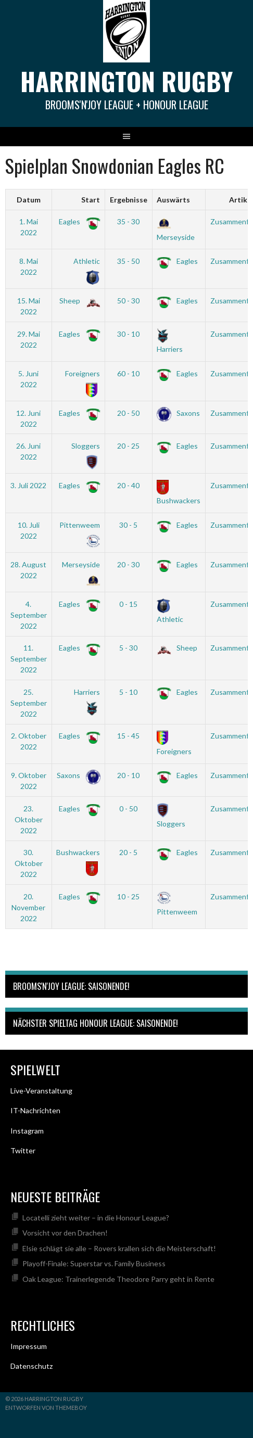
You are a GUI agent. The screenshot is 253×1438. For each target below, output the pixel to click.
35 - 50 (128, 261)
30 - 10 (128, 333)
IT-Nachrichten (35, 1110)
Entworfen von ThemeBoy (46, 1407)
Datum (29, 199)
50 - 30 (128, 300)
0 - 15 (128, 604)
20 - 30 (128, 564)
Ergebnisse (128, 199)
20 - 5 (128, 852)
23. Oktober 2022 (29, 819)
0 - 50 (128, 808)
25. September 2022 (28, 703)
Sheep (77, 300)
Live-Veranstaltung (41, 1090)
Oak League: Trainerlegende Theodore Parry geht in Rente (118, 1279)
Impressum (28, 1346)
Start (90, 199)
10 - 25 (128, 896)
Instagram (27, 1130)
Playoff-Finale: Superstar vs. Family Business (94, 1263)
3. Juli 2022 (28, 485)
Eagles (77, 221)
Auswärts (173, 199)
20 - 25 (128, 445)
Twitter (22, 1150)
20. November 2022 (28, 907)
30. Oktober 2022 (29, 863)
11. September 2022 (28, 658)
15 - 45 (128, 735)
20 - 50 (128, 413)
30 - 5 (128, 524)
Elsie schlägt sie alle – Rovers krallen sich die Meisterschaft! (119, 1248)
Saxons (178, 413)
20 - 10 (128, 775)
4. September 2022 (28, 615)
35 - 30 (128, 221)
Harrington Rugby (126, 80)
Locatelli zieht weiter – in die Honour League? (95, 1217)
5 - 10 (128, 692)
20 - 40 (128, 485)
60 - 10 (128, 373)
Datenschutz (31, 1365)
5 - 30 (128, 647)
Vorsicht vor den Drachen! (65, 1232)
